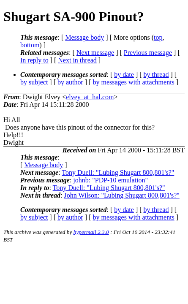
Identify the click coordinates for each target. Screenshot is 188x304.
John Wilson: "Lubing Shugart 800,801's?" (122, 195)
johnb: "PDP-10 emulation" (110, 180)
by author (70, 82)
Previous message (148, 52)
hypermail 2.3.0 (91, 232)
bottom (29, 45)
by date (124, 74)
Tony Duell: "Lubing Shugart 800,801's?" (118, 172)
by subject (34, 82)
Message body (84, 37)
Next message (95, 52)
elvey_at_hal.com (90, 96)
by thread (156, 74)
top (158, 37)
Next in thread (77, 60)
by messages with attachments (133, 82)
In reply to (34, 60)
